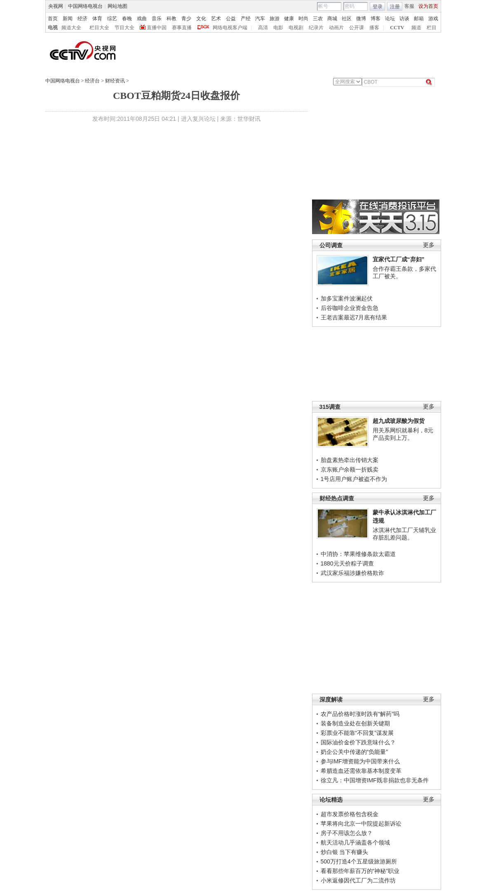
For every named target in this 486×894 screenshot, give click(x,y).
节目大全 (124, 28)
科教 (171, 18)
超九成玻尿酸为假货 (399, 421)
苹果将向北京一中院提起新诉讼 (361, 823)
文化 (201, 18)
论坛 (390, 18)
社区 (347, 18)
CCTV (397, 28)
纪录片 (316, 28)
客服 (409, 6)
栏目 (432, 28)
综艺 (112, 18)
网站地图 (117, 6)
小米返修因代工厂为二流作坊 (358, 880)
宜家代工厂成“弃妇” (399, 259)
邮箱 (419, 18)
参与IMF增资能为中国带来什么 (360, 761)
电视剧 (296, 28)
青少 (186, 18)
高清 (263, 28)
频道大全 (71, 28)
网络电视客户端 (230, 28)
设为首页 (428, 6)
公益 (231, 18)
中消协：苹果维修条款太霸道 (358, 554)
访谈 (404, 18)
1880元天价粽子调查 (347, 563)
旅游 (274, 18)
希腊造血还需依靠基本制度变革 (361, 770)
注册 (395, 6)
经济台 (92, 81)
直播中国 (157, 28)
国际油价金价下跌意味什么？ (358, 742)
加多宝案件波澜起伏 (347, 298)
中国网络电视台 (85, 6)
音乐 (157, 18)
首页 (53, 18)
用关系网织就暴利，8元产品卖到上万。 (403, 434)
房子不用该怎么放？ (347, 833)
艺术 (216, 18)
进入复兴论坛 (198, 118)
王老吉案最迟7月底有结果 (354, 317)
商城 (332, 18)
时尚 (303, 18)
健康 (289, 18)
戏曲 (142, 18)
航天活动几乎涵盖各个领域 (355, 842)
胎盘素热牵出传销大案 (349, 460)
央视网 (55, 6)
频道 (416, 28)
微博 (361, 18)
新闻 (68, 18)
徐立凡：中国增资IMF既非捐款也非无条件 (375, 780)
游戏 (433, 18)
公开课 (356, 28)
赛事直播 (182, 28)
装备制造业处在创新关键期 (355, 723)
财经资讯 (115, 81)
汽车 (260, 18)
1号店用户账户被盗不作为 (354, 479)
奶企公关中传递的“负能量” (354, 752)
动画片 (336, 28)
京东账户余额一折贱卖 (349, 469)
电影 (278, 28)
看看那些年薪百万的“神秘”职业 (360, 871)
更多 (428, 245)
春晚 (127, 18)
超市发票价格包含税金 (349, 814)
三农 (318, 18)
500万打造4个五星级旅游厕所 (359, 861)
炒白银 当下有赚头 (345, 852)
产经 (246, 18)
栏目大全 (99, 28)
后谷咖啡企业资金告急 (349, 308)
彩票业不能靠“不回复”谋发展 (357, 733)
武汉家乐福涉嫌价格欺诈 (352, 573)
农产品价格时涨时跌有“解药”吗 (360, 714)
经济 (82, 18)
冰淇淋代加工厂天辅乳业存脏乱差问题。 (404, 534)
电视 (53, 28)
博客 (375, 18)
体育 (97, 18)
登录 (378, 6)
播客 (374, 28)
